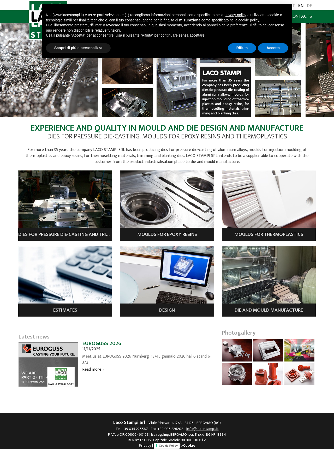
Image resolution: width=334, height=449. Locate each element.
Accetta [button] (273, 48)
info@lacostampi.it (202, 428)
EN (301, 6)
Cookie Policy (168, 445)
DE (309, 6)
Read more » (93, 369)
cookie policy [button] (248, 20)
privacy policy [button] (235, 15)
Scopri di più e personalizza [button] (78, 48)
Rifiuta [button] (242, 48)
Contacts (301, 16)
